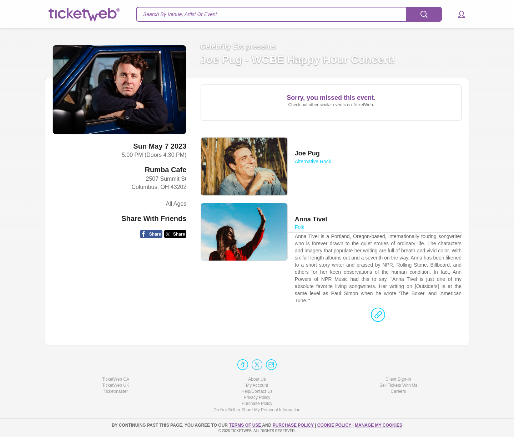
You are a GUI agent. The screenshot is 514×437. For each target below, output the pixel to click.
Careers (398, 391)
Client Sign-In (398, 379)
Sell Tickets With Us (398, 385)
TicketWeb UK (115, 385)
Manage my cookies (378, 425)
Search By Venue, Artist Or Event (180, 14)
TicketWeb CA (115, 379)
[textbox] (289, 14)
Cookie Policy (334, 425)
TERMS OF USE (245, 425)
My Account (257, 385)
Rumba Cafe (166, 170)
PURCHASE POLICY (294, 425)
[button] (458, 14)
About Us (257, 379)
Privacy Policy (257, 397)
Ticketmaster (116, 391)
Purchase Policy (257, 403)
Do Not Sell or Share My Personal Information (256, 409)
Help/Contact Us (256, 391)
